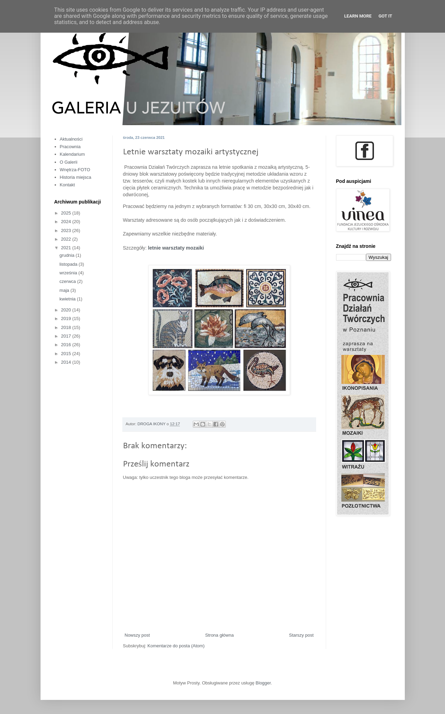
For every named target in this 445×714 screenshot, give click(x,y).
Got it (385, 16)
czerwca (68, 281)
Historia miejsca (75, 177)
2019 (67, 318)
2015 (67, 353)
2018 (67, 327)
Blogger (263, 682)
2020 (67, 309)
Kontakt (67, 184)
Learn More (358, 16)
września (68, 272)
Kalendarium (72, 154)
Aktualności (71, 139)
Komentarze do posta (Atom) (175, 645)
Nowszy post (137, 635)
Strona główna (219, 635)
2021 (67, 247)
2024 (67, 221)
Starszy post (301, 635)
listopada (69, 264)
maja (64, 290)
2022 (67, 239)
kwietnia (68, 298)
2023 (67, 230)
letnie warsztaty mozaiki (175, 248)
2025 (67, 213)
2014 (67, 362)
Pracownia (70, 146)
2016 (67, 344)
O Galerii (68, 162)
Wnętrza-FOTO (75, 169)
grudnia (67, 255)
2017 (67, 336)
